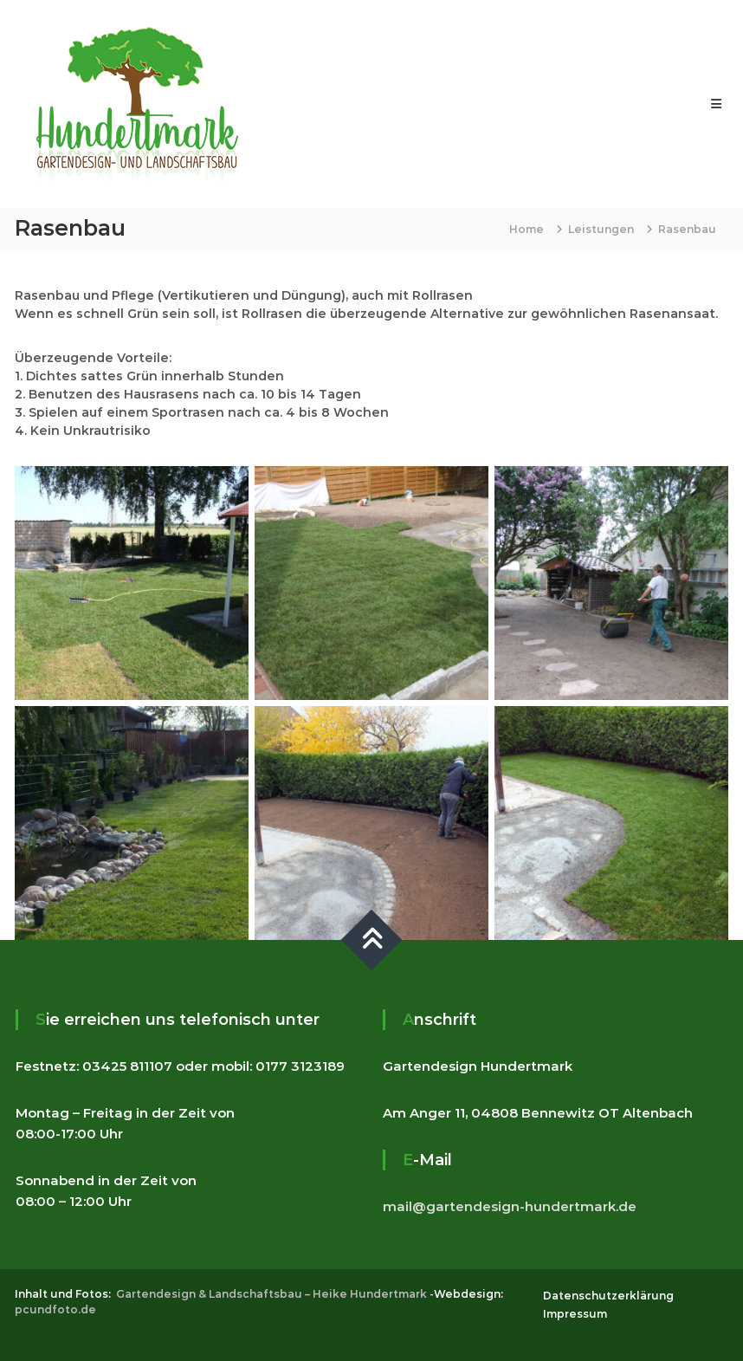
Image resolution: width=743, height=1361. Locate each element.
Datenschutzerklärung (608, 1295)
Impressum (575, 1313)
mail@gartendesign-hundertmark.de (509, 1206)
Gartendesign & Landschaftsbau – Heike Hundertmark (271, 1293)
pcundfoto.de (55, 1309)
